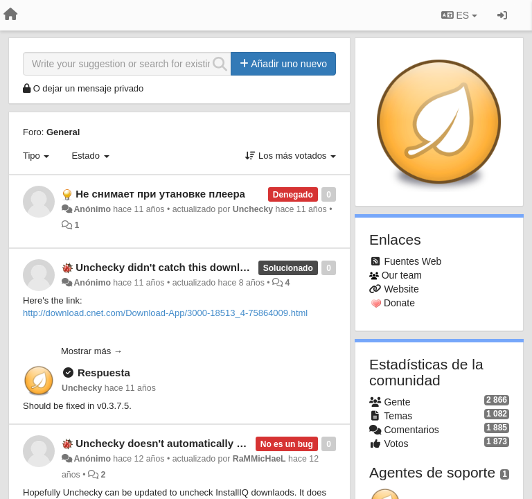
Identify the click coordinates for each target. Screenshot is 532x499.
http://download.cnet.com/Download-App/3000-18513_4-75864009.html (165, 313)
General (63, 132)
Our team (402, 275)
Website (401, 289)
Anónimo (91, 209)
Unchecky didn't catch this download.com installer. (202, 267)
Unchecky (253, 209)
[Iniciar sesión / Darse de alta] (502, 15)
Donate (399, 302)
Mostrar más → (92, 351)
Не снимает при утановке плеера (160, 194)
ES (459, 15)
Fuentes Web (412, 261)
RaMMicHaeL (259, 459)
